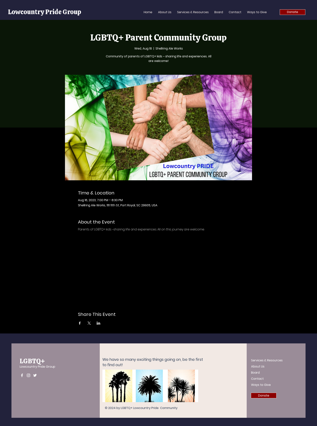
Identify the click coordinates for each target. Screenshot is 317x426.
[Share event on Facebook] (80, 323)
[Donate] (292, 12)
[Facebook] (22, 375)
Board (255, 372)
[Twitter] (35, 375)
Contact (257, 378)
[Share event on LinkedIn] (98, 323)
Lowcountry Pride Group (37, 366)
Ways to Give (261, 385)
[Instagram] (28, 375)
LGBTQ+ (32, 361)
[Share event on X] (89, 323)
